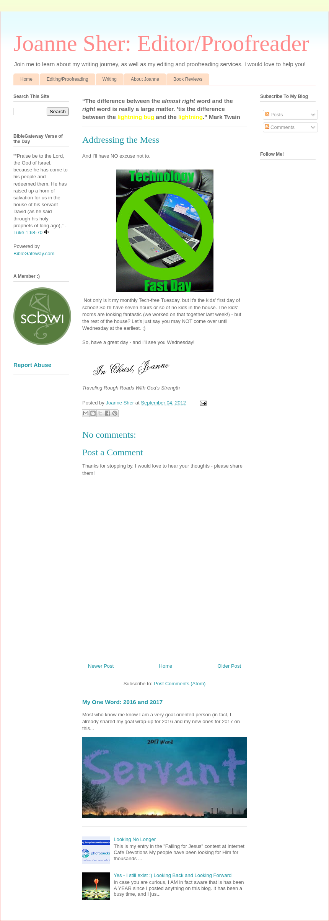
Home (26, 79)
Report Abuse (32, 365)
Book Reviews (187, 79)
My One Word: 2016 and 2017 (122, 702)
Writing (110, 79)
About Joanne (145, 79)
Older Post (229, 666)
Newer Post (101, 666)
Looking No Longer (135, 839)
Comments (280, 127)
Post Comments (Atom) (179, 683)
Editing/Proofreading (67, 79)
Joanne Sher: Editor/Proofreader (161, 43)
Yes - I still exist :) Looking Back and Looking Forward (172, 875)
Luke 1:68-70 (27, 232)
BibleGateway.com (33, 253)
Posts (274, 114)
